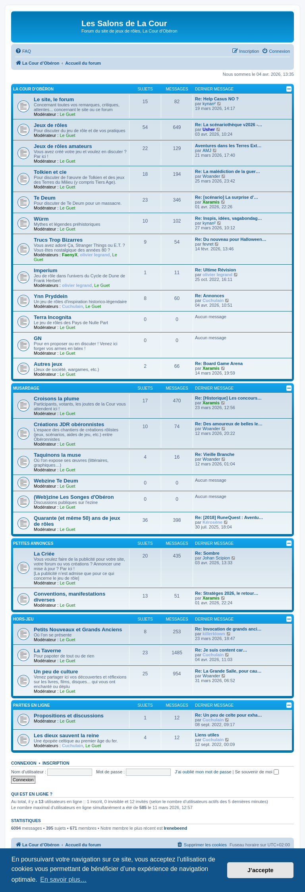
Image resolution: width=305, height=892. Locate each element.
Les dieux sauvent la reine (66, 735)
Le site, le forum (54, 99)
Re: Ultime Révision (215, 269)
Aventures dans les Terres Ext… (228, 145)
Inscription (55, 763)
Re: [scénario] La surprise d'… (226, 197)
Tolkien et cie (50, 172)
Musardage (26, 388)
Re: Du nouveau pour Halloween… (230, 239)
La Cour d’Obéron (33, 89)
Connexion (24, 763)
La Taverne (47, 651)
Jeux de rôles (50, 125)
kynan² (209, 103)
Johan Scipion (216, 558)
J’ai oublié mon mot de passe (203, 771)
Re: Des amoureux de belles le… (229, 423)
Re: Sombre (207, 553)
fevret (208, 244)
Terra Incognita (52, 317)
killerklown (214, 633)
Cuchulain (72, 306)
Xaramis (211, 202)
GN (38, 338)
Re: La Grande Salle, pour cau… (228, 671)
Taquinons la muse (57, 455)
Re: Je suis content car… (221, 650)
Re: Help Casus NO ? (217, 98)
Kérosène (212, 522)
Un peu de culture (56, 672)
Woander (211, 176)
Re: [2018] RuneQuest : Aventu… (229, 517)
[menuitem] (23, 51)
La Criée (44, 554)
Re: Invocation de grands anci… (228, 629)
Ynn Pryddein (51, 296)
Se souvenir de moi (257, 771)
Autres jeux (48, 364)
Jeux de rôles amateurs (63, 146)
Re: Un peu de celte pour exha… (228, 715)
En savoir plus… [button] (63, 879)
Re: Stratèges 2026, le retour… (227, 593)
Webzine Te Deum (56, 481)
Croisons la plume (56, 399)
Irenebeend (175, 828)
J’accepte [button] (260, 870)
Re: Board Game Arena (219, 363)
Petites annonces (33, 543)
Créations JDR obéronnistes (69, 424)
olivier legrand (95, 254)
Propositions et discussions (69, 716)
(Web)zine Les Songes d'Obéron (74, 497)
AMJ (207, 150)
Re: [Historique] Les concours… (228, 398)
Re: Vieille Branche (214, 454)
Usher (209, 129)
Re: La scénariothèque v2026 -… (228, 124)
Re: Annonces (209, 295)
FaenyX (69, 254)
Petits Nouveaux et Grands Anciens (78, 629)
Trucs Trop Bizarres (58, 240)
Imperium (45, 270)
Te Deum (45, 198)
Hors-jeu (23, 619)
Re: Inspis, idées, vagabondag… (228, 218)
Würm (41, 219)
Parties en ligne (31, 705)
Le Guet (67, 114)
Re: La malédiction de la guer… (227, 171)
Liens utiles (207, 734)
